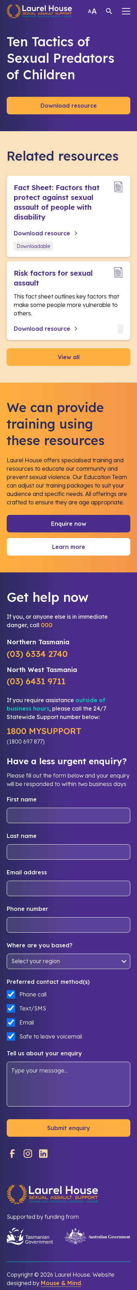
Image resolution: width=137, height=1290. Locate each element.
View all (69, 357)
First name (22, 799)
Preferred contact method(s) (48, 981)
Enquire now (68, 523)
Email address (27, 872)
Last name (22, 835)
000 (46, 625)
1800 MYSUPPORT (44, 731)
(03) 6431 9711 (36, 681)
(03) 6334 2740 (37, 654)
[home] (39, 11)
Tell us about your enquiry (44, 1053)
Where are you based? (40, 945)
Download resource (69, 105)
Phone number (27, 908)
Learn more (68, 546)
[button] (126, 11)
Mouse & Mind (61, 1282)
